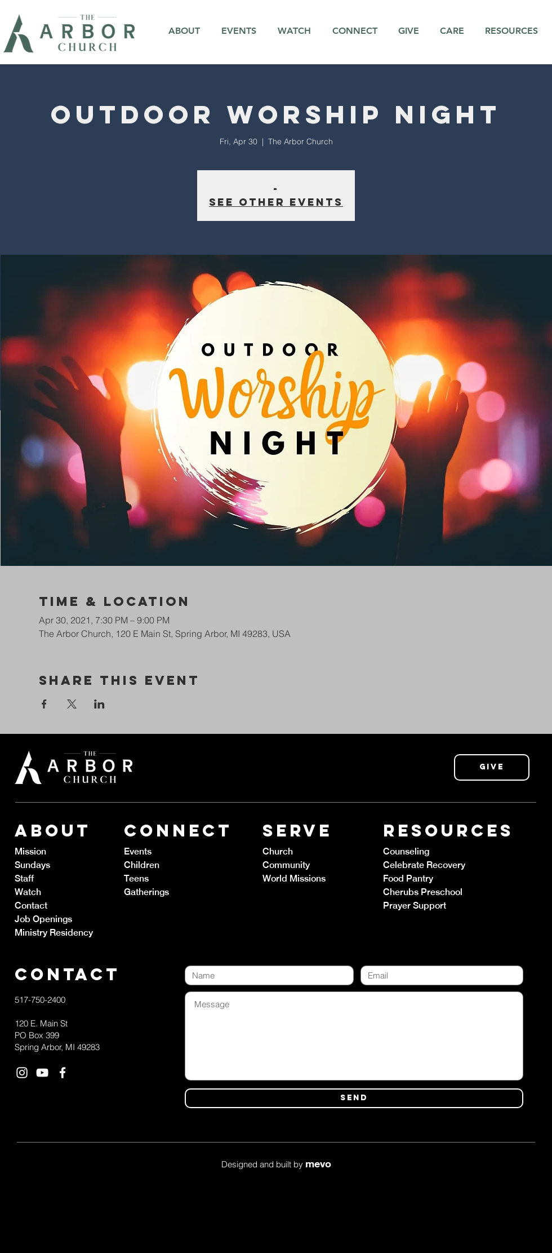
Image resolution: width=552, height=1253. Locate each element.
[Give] (491, 767)
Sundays (32, 865)
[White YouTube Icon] (42, 1072)
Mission (30, 851)
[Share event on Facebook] (44, 704)
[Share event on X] (71, 704)
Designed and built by (276, 1164)
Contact (31, 905)
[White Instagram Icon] (22, 1072)
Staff (24, 878)
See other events (276, 202)
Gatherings (146, 892)
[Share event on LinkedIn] (99, 704)
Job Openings (43, 919)
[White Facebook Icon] (62, 1072)
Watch (28, 892)
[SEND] (354, 1098)
